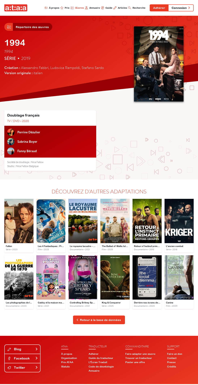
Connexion (180, 8)
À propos (50, 7)
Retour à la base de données (98, 320)
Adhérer (158, 8)
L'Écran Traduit (98, 363)
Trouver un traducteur (138, 359)
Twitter (23, 368)
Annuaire (91, 7)
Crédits (171, 367)
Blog (23, 350)
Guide (105, 7)
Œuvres (76, 7)
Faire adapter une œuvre (140, 354)
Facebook (23, 359)
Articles (119, 7)
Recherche (135, 7)
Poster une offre (135, 363)
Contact (171, 359)
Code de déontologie (101, 367)
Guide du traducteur (101, 359)
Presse (171, 363)
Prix (63, 7)
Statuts (65, 367)
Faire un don (174, 354)
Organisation (69, 359)
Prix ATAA (67, 363)
